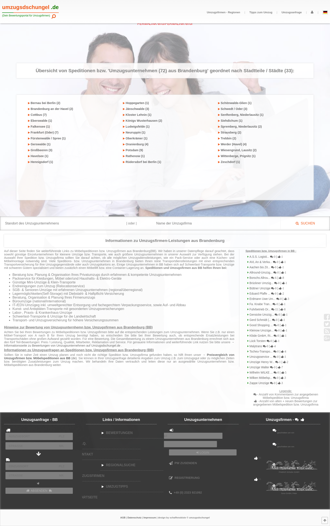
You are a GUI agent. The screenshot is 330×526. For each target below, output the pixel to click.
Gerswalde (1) (39, 144)
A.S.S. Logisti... (266, 256)
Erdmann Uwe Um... (269, 298)
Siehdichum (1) (230, 120)
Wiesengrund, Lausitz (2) (237, 150)
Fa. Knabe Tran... (267, 304)
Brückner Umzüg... (268, 283)
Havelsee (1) (38, 156)
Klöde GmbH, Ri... (267, 335)
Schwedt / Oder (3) (232, 109)
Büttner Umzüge (266, 288)
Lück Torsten (264, 341)
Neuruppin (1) (134, 132)
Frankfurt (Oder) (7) (43, 132)
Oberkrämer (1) (135, 138)
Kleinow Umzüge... (268, 330)
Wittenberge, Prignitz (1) (236, 156)
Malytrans (262, 346)
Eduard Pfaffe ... (266, 293)
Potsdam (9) (133, 150)
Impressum (150, 517)
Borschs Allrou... (266, 277)
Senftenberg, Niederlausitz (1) (240, 114)
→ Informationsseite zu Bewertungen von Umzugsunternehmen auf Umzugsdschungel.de (119, 343)
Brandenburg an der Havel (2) (50, 109)
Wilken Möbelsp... (267, 377)
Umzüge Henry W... (268, 362)
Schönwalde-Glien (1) (234, 103)
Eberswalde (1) (40, 120)
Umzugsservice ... (267, 356)
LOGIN (202, 452)
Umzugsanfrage (292, 12)
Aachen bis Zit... (266, 267)
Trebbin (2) (227, 138)
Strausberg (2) (229, 132)
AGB (123, 517)
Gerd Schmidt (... (267, 320)
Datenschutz (135, 517)
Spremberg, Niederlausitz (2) (240, 126)
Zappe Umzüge (266, 383)
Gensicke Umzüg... (268, 314)
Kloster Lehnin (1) (137, 114)
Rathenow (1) (134, 156)
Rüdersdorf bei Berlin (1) (142, 162)
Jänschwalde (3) (136, 109)
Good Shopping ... (267, 325)
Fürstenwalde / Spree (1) (47, 138)
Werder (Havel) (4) (232, 144)
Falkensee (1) (39, 126)
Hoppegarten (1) (136, 103)
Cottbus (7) (37, 114)
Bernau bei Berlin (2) (44, 103)
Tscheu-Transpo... (267, 351)
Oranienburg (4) (135, 144)
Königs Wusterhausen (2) (142, 120)
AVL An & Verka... (267, 262)
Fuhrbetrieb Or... (267, 309)
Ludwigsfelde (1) (136, 126)
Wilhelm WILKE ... (267, 372)
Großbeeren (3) (40, 150)
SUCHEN (305, 223)
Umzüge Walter (266, 367)
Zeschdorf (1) (229, 162)
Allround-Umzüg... (267, 272)
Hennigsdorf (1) (40, 162)
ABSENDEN (39, 490)
